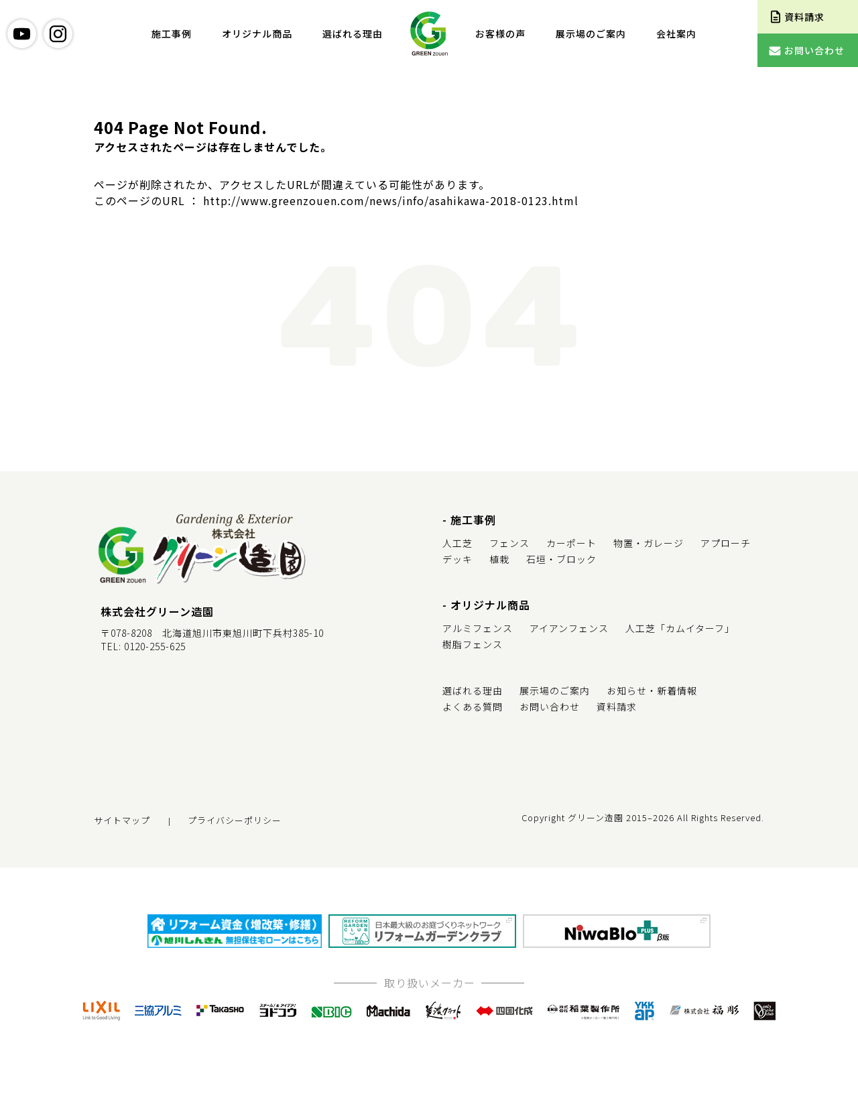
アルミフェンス (477, 628)
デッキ (457, 559)
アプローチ (725, 543)
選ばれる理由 (352, 33)
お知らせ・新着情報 (652, 690)
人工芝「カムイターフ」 (680, 628)
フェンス (509, 543)
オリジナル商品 (257, 33)
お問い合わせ (549, 706)
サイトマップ (122, 820)
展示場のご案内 (591, 33)
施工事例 (171, 33)
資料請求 (617, 706)
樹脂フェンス (472, 644)
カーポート (571, 543)
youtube (21, 33)
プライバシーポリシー (235, 820)
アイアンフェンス (569, 628)
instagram (58, 33)
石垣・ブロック (561, 559)
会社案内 (676, 33)
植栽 (499, 559)
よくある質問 (472, 706)
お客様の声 (500, 33)
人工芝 (457, 543)
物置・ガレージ (648, 543)
